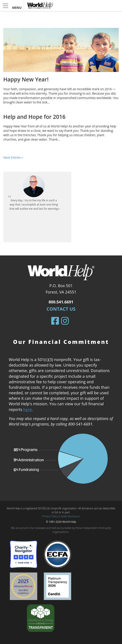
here (27, 409)
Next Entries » (13, 157)
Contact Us (60, 309)
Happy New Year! (26, 79)
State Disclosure (70, 516)
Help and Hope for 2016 (34, 116)
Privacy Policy (50, 516)
